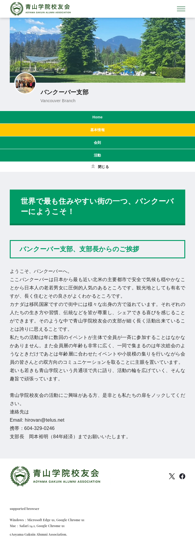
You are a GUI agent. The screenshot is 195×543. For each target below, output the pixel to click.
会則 (97, 143)
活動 (97, 155)
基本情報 (97, 130)
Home (97, 117)
